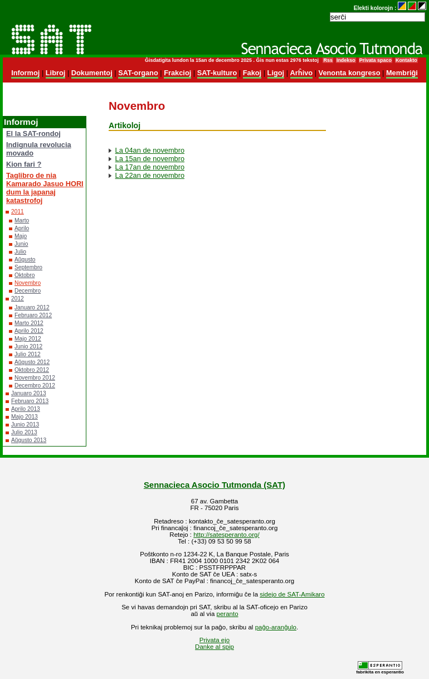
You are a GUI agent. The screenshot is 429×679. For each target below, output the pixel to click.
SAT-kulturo (217, 73)
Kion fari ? (23, 164)
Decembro (27, 291)
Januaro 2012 (32, 307)
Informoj (25, 73)
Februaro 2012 (33, 315)
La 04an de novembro (150, 150)
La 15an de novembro (150, 158)
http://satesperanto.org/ (226, 534)
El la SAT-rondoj (33, 133)
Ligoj (276, 73)
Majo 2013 (24, 417)
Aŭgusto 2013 (28, 440)
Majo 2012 (27, 339)
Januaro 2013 (28, 393)
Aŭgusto (25, 259)
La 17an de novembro (150, 167)
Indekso (346, 60)
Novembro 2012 (34, 378)
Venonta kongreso (350, 73)
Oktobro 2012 (31, 370)
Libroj (56, 73)
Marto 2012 (28, 323)
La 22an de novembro (150, 175)
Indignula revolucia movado (38, 148)
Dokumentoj (92, 73)
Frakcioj (177, 73)
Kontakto (406, 60)
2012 (17, 298)
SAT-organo (138, 73)
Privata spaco (375, 60)
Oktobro (24, 275)
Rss (327, 60)
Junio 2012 (28, 346)
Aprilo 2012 (28, 331)
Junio (21, 244)
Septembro (28, 267)
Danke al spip (214, 646)
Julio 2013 (24, 432)
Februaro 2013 (29, 401)
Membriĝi (402, 73)
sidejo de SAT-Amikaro (292, 594)
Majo (20, 236)
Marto (21, 220)
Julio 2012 (27, 354)
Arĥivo (301, 73)
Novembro (27, 283)
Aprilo (21, 228)
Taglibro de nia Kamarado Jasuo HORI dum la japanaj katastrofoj (45, 188)
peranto (227, 613)
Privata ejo (214, 640)
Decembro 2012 (34, 385)
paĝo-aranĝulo (275, 627)
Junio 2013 (25, 424)
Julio (20, 252)
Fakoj (252, 73)
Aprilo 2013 (25, 409)
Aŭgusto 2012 (32, 362)
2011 (17, 211)
